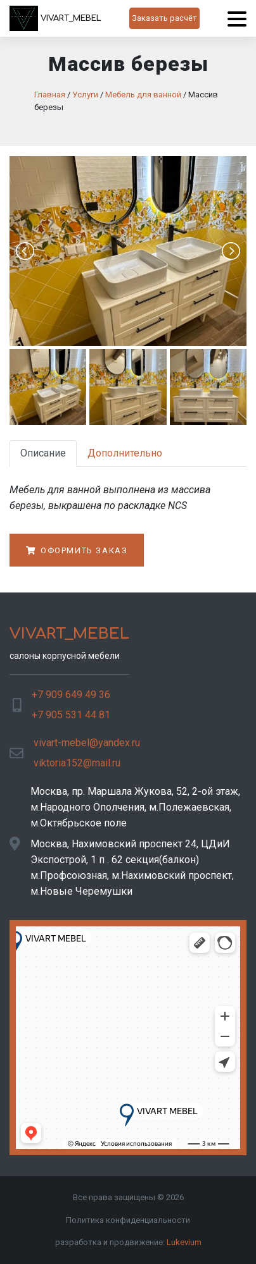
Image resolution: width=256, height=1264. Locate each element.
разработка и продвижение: (128, 1242)
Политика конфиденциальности (128, 1220)
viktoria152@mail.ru (77, 763)
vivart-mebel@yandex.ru (87, 743)
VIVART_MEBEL (55, 18)
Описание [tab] (43, 453)
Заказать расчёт (164, 18)
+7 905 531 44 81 (71, 715)
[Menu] (236, 18)
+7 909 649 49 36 (71, 695)
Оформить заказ (76, 550)
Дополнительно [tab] (124, 453)
